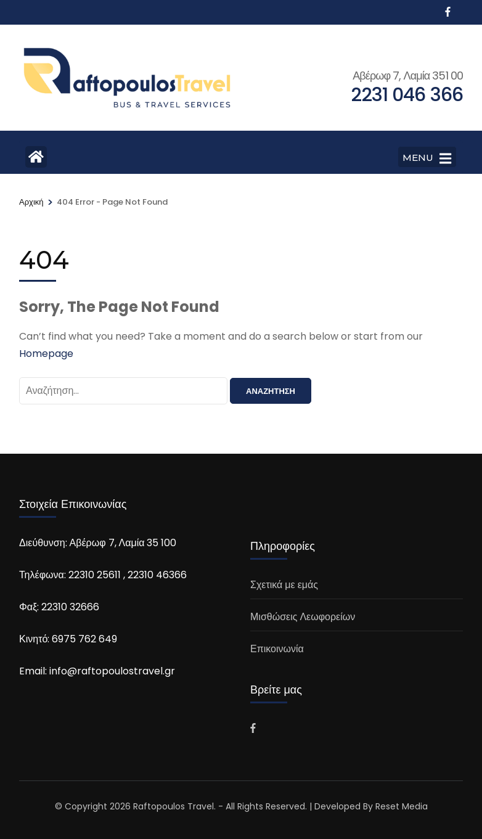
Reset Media (401, 806)
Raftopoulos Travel (173, 806)
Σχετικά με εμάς (284, 585)
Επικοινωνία (277, 649)
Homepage (46, 353)
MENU (426, 158)
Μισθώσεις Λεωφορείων (302, 617)
